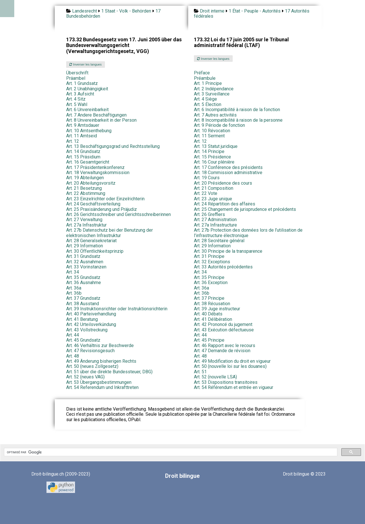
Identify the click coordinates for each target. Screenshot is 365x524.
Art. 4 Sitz (76, 99)
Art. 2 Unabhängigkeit (87, 88)
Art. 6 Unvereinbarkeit (87, 109)
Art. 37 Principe (209, 298)
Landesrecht (84, 11)
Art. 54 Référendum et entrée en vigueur (233, 387)
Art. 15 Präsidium (83, 157)
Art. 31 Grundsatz (83, 256)
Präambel (75, 78)
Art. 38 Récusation (212, 303)
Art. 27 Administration (215, 219)
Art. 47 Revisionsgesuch (90, 350)
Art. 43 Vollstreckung (87, 330)
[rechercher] (170, 452)
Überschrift (77, 73)
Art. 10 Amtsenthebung (88, 130)
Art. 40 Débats (208, 314)
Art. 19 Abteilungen (85, 177)
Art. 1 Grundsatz (82, 83)
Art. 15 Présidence (212, 157)
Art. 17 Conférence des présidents (228, 167)
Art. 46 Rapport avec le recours (224, 345)
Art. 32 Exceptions (212, 261)
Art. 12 (72, 141)
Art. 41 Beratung (82, 319)
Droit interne (212, 11)
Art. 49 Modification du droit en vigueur (232, 361)
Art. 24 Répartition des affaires (224, 204)
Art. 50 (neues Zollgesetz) (92, 366)
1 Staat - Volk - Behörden (126, 11)
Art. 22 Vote (205, 193)
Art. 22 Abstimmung (85, 193)
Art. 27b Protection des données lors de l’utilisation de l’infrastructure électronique (248, 232)
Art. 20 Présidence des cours (223, 183)
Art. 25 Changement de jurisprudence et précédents (245, 209)
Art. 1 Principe (208, 83)
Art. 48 (72, 356)
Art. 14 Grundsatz (83, 151)
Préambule (205, 78)
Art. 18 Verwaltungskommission (97, 172)
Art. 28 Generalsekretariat (91, 240)
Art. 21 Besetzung (84, 188)
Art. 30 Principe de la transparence (228, 251)
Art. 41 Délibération (213, 319)
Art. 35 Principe (209, 277)
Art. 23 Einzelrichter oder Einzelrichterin (105, 198)
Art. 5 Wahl (76, 104)
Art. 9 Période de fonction (219, 125)
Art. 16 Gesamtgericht (87, 162)
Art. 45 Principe (209, 340)
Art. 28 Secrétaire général (219, 240)
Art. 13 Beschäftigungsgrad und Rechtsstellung (113, 146)
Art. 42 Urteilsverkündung (91, 324)
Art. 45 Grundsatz (83, 340)
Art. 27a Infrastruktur (86, 225)
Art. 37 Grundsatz (83, 298)
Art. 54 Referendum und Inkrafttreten (102, 387)
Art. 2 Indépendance (214, 88)
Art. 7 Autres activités (215, 115)
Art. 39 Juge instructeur (217, 308)
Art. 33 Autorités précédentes (223, 267)
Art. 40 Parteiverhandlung (91, 314)
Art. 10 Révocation (212, 130)
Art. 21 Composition (213, 188)
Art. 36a (73, 288)
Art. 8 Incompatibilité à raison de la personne (238, 120)
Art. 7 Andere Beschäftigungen (96, 115)
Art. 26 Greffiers (209, 214)
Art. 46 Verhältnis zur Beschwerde (100, 345)
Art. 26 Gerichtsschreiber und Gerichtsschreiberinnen (118, 214)
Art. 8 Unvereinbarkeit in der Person (101, 120)
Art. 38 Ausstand (82, 303)
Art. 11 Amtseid (81, 135)
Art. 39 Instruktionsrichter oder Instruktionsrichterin (116, 308)
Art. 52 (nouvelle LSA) (215, 377)
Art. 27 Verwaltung (84, 219)
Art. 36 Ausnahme (83, 282)
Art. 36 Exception (211, 282)
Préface (202, 73)
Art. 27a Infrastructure (215, 225)
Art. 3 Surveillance (212, 94)
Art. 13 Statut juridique (216, 146)
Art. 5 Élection (207, 104)
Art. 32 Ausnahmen (84, 261)
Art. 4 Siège (205, 99)
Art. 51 (200, 371)
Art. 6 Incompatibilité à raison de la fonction (237, 109)
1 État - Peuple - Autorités (255, 11)
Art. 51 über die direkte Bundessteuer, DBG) (109, 371)
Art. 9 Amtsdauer (82, 125)
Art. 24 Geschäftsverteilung (93, 204)
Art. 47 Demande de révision (222, 350)
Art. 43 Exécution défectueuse (224, 330)
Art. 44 (72, 335)
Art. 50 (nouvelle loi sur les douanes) (230, 366)
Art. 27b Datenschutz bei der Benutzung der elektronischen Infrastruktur (109, 232)
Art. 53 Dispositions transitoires (225, 382)
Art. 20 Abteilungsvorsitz (90, 183)
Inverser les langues (85, 64)
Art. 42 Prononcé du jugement (223, 324)
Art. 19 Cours (207, 177)
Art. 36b (74, 293)
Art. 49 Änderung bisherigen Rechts (101, 361)
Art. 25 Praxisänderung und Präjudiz (101, 209)
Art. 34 (72, 272)
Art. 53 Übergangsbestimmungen (98, 382)
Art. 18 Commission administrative (228, 172)
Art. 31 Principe (209, 256)
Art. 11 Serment (209, 135)
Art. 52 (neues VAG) (85, 377)
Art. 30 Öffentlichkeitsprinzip (94, 251)
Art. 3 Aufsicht (80, 94)
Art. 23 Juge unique (213, 198)
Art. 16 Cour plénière (214, 162)
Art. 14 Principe (209, 151)
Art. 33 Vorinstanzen (86, 267)
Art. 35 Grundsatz (83, 277)
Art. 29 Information (84, 245)
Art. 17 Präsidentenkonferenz (95, 167)
